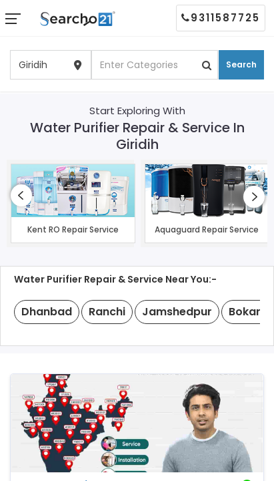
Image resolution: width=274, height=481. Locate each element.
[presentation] (21, 195)
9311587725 (220, 18)
